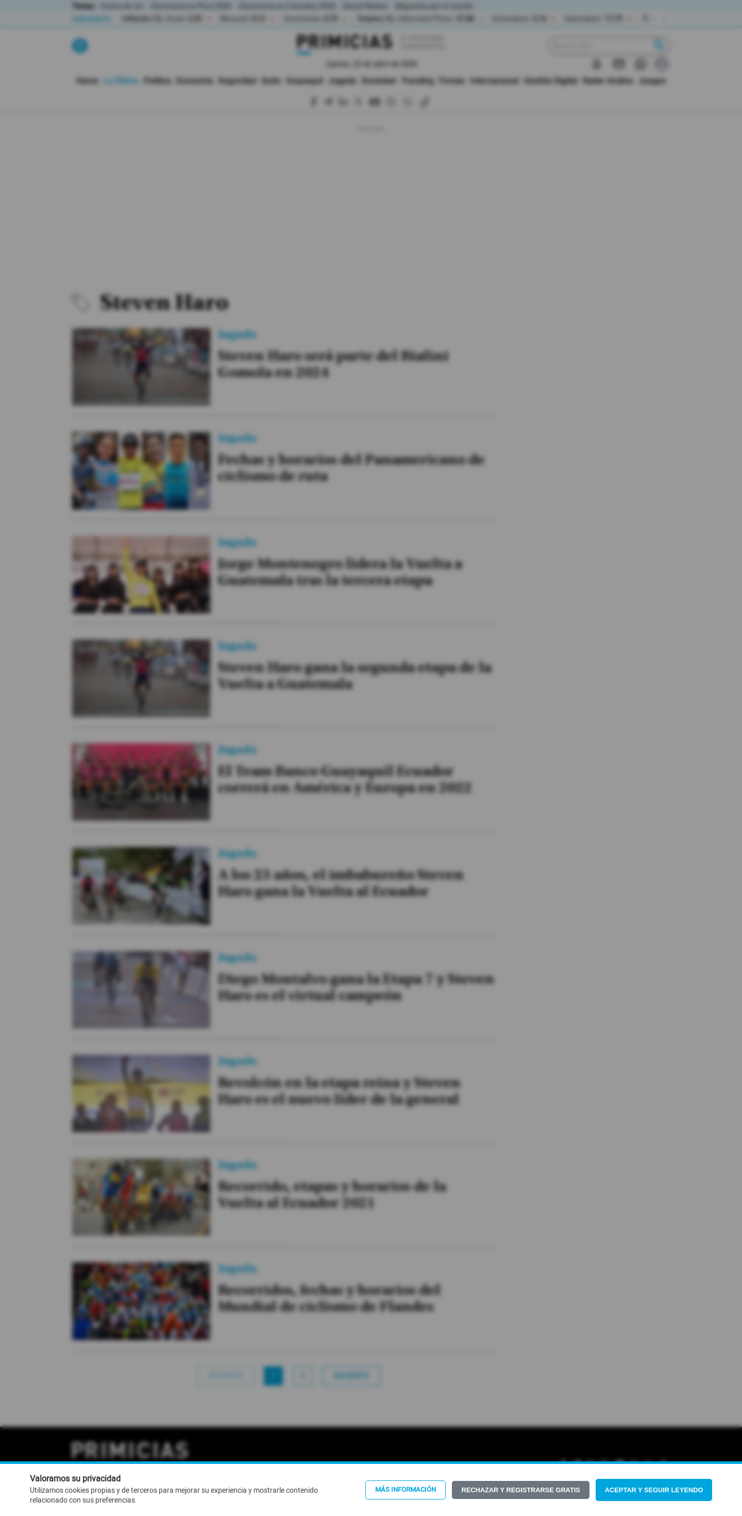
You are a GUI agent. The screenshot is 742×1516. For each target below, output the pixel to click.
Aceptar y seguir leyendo (654, 1490)
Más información (405, 1489)
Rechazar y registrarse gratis (520, 1490)
